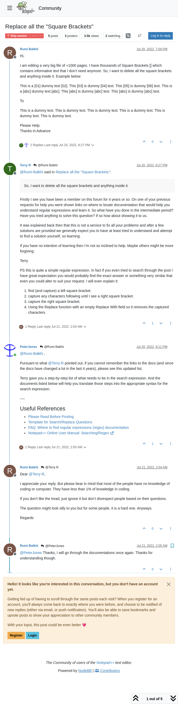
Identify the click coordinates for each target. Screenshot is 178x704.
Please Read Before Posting (51, 417)
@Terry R (49, 467)
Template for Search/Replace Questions (60, 422)
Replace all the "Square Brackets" (83, 172)
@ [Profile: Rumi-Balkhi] (31, 172)
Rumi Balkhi (29, 49)
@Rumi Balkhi (45, 165)
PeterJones (28, 347)
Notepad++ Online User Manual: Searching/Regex (71, 433)
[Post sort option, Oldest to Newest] (140, 35)
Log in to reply (160, 36)
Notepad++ (105, 663)
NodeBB (85, 671)
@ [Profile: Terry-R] (56, 363)
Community (50, 8)
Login (32, 635)
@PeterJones (52, 546)
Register (16, 635)
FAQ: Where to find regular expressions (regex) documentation (78, 427)
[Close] (169, 584)
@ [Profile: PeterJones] (31, 553)
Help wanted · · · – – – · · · (24, 35)
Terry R (25, 165)
